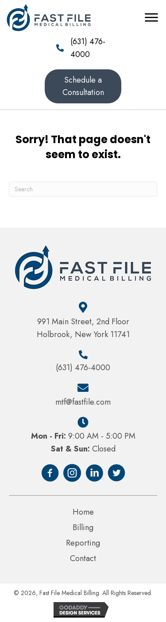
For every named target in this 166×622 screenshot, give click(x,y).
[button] (83, 86)
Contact (83, 558)
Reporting (83, 543)
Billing (83, 527)
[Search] (83, 189)
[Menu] (151, 17)
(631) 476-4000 (83, 367)
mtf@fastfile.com (83, 402)
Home (83, 512)
